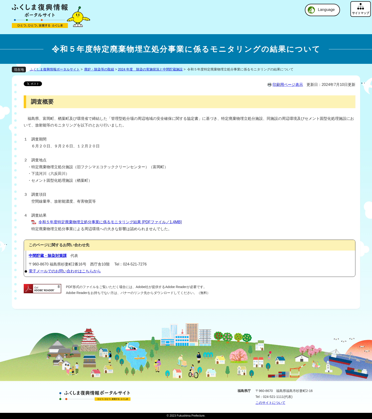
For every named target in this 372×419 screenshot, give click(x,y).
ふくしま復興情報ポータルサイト (55, 69)
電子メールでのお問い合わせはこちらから (65, 271)
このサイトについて (270, 403)
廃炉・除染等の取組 (99, 69)
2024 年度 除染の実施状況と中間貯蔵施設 (150, 69)
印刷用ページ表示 (288, 85)
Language (326, 10)
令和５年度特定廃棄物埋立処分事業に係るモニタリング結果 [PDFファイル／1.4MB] (110, 222)
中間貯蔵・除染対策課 (48, 256)
